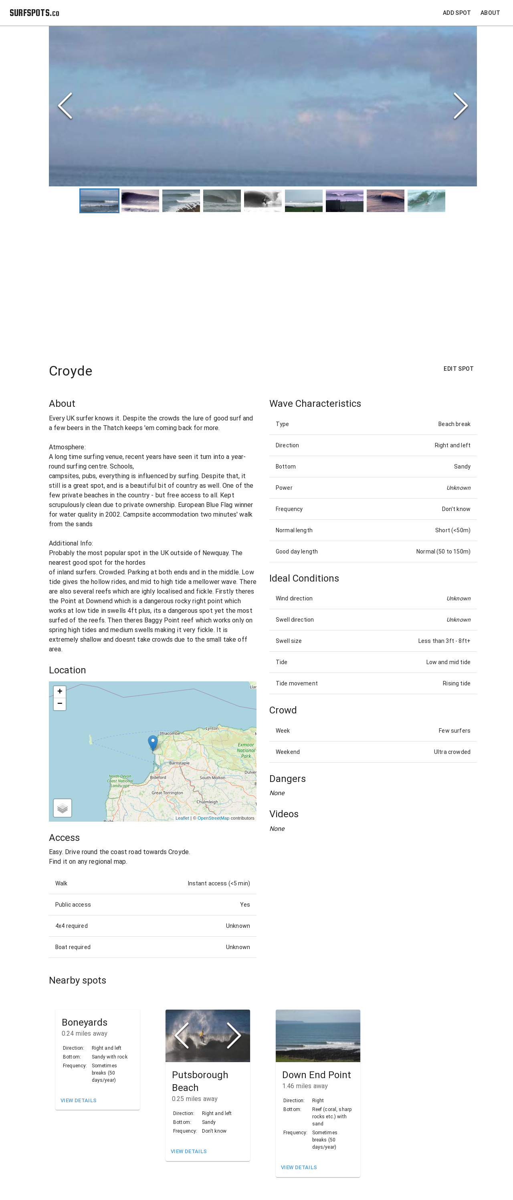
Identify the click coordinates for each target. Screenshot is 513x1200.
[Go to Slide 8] (386, 201)
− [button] (60, 704)
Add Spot (457, 13)
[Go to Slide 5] (263, 201)
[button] (208, 1036)
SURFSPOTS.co (34, 12)
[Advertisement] (263, 284)
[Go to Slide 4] (222, 201)
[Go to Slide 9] (426, 201)
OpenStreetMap (214, 818)
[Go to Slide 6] (304, 201)
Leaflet (182, 818)
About (490, 13)
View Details (79, 1101)
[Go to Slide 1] (99, 201)
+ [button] (60, 692)
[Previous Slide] (65, 106)
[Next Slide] (461, 106)
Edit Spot (458, 369)
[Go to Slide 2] (140, 201)
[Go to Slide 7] (345, 201)
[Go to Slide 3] (181, 201)
